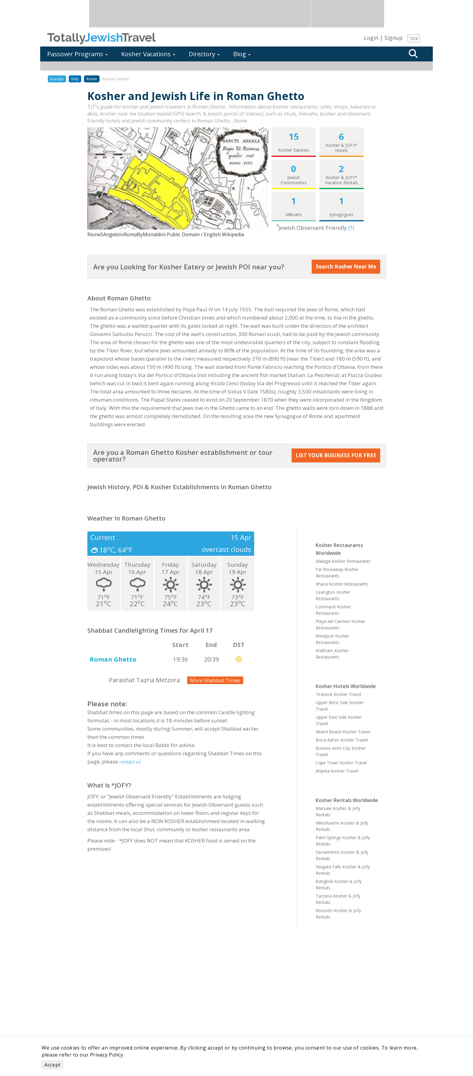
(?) (351, 227)
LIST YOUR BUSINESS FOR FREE (336, 455)
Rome (91, 78)
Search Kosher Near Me (346, 266)
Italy (75, 78)
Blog (242, 54)
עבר (413, 38)
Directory (204, 54)
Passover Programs (77, 54)
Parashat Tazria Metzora (144, 680)
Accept (52, 1064)
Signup (393, 37)
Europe (57, 78)
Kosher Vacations (148, 54)
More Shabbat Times (215, 680)
